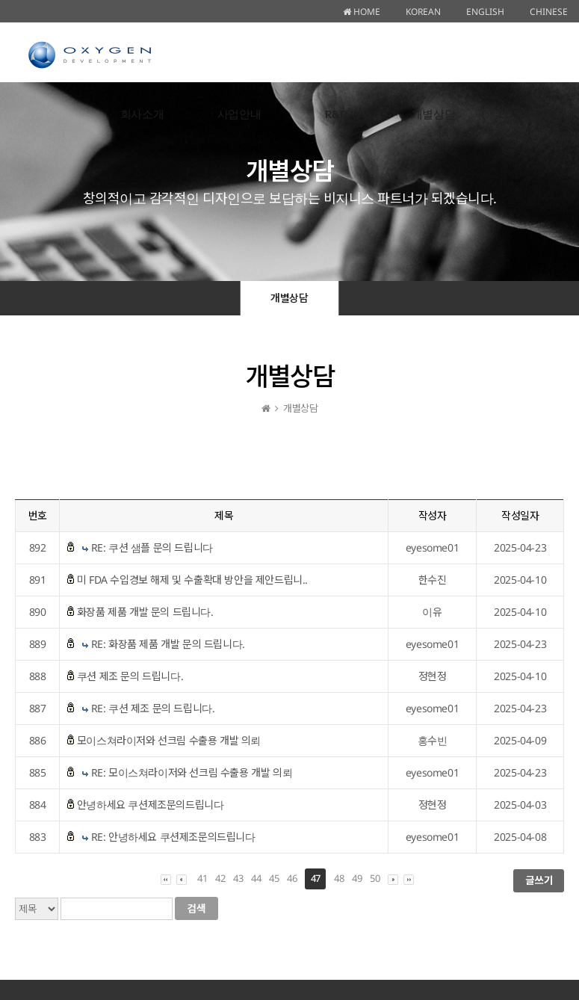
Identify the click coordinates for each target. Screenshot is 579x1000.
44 (256, 878)
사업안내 (239, 113)
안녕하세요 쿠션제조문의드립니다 (150, 804)
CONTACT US (530, 113)
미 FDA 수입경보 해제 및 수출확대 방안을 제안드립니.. (192, 579)
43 (238, 878)
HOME (361, 11)
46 (292, 878)
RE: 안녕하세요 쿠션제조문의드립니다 (173, 837)
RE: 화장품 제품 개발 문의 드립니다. (168, 644)
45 (274, 878)
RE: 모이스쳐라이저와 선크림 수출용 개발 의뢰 (192, 772)
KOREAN (423, 11)
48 (339, 878)
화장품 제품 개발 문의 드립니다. (145, 612)
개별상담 (433, 113)
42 (220, 878)
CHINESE (549, 11)
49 (357, 878)
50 (375, 878)
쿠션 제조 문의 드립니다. (130, 676)
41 (202, 878)
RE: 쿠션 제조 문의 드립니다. (153, 708)
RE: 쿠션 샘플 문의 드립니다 (152, 547)
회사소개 (142, 113)
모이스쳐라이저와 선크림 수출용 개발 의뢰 (169, 740)
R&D (336, 113)
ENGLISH (485, 11)
